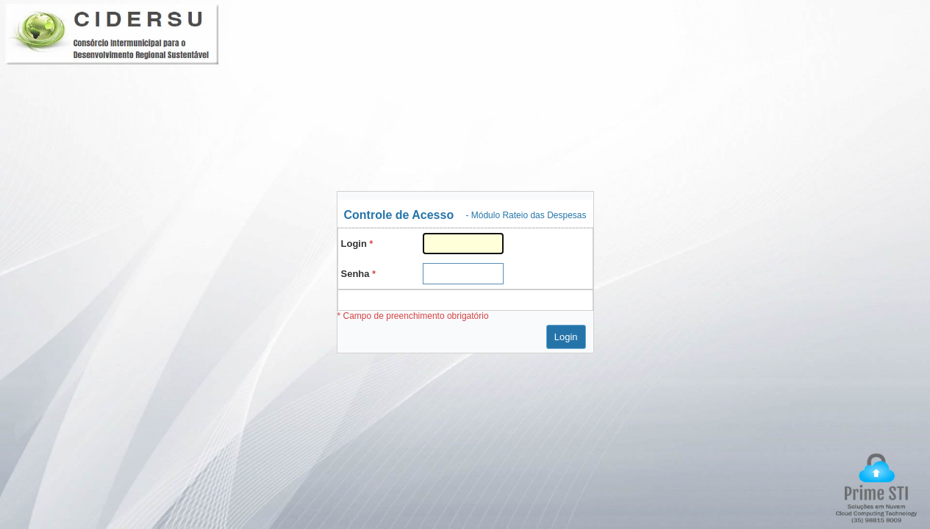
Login (566, 336)
